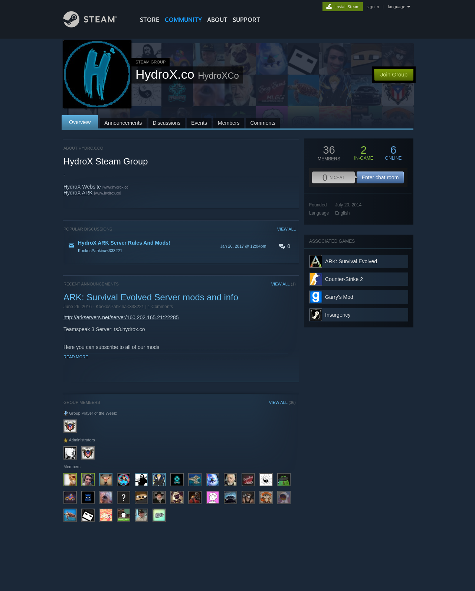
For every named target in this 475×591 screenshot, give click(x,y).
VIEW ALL (286, 229)
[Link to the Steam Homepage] (95, 25)
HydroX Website (82, 187)
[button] (179, 246)
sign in (373, 6)
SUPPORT (246, 19)
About (217, 19)
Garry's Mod (339, 297)
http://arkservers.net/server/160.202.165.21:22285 (121, 317)
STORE (150, 19)
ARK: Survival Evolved (351, 261)
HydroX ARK (78, 193)
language (396, 6)
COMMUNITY (183, 19)
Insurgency (337, 315)
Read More (75, 357)
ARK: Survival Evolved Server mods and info (150, 297)
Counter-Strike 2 (344, 279)
